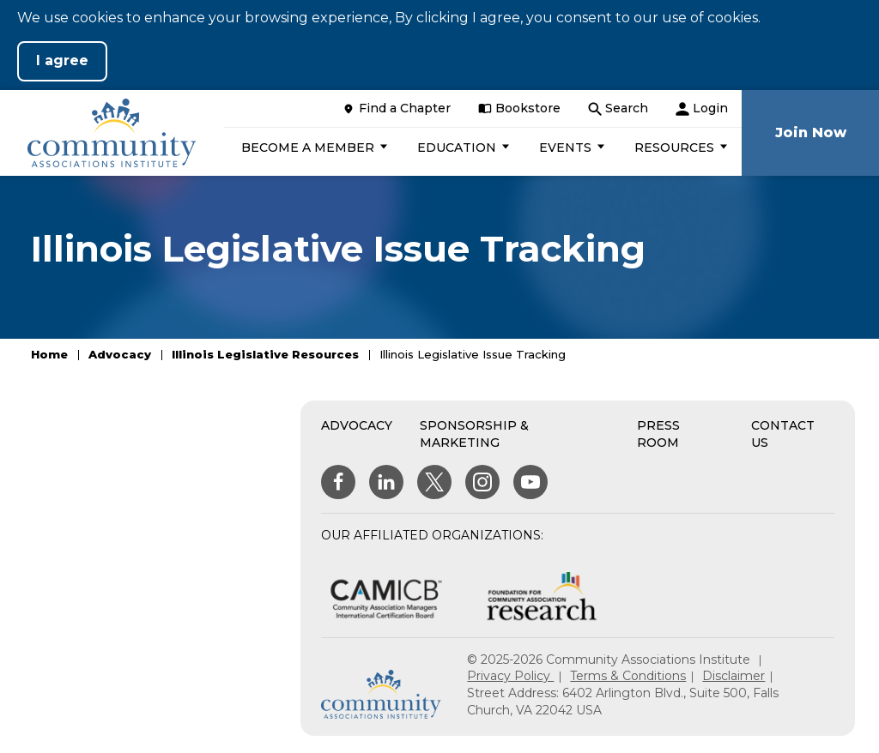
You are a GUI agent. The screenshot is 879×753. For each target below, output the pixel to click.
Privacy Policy (510, 676)
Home (49, 354)
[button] (312, 147)
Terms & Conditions (628, 676)
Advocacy (119, 354)
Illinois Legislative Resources (265, 354)
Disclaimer (733, 676)
